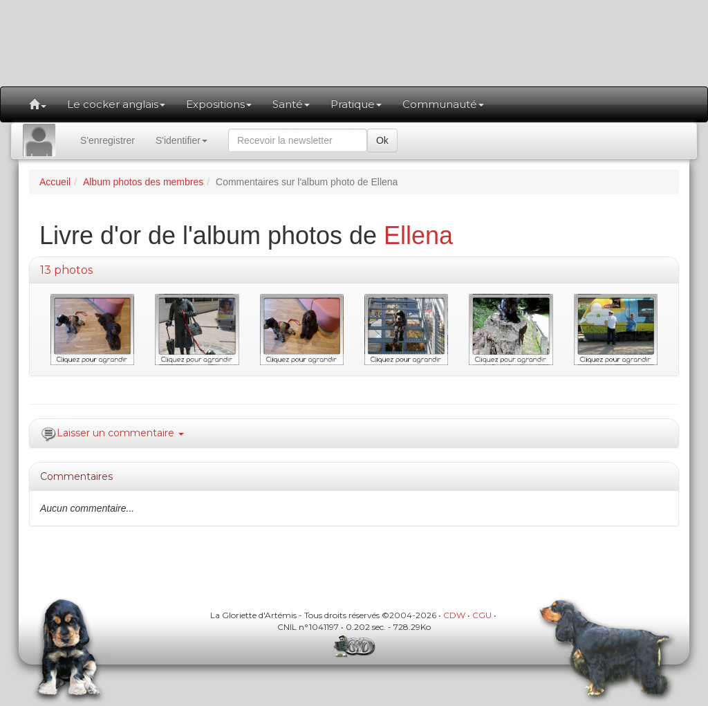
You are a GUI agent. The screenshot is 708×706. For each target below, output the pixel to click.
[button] (38, 104)
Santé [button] (291, 104)
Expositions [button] (219, 104)
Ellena (418, 235)
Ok (382, 140)
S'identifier (181, 140)
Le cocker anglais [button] (116, 104)
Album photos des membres (143, 181)
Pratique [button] (356, 104)
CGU (482, 615)
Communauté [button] (443, 104)
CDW (454, 615)
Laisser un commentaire (120, 433)
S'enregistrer (107, 140)
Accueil (55, 181)
